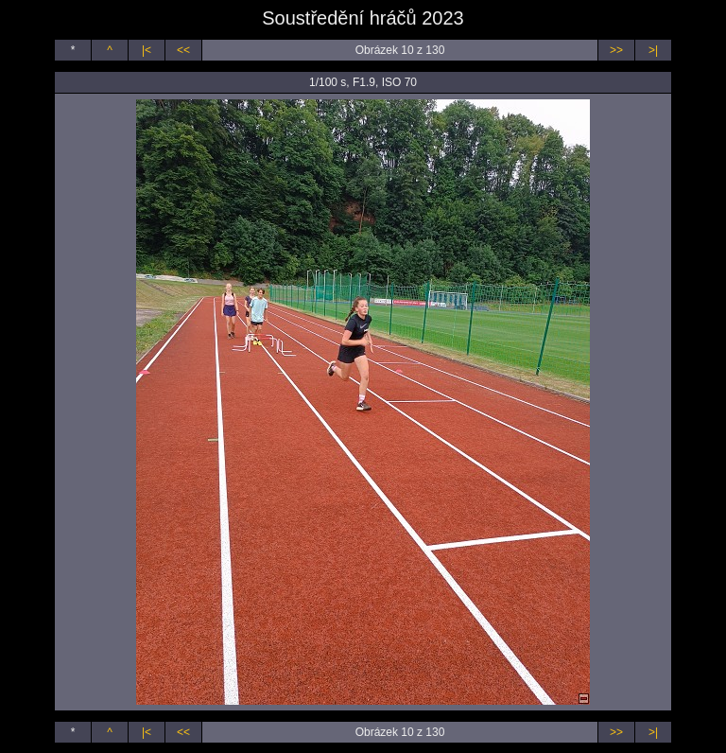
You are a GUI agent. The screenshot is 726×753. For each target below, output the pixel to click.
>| (653, 50)
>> (616, 50)
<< (183, 50)
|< (146, 50)
